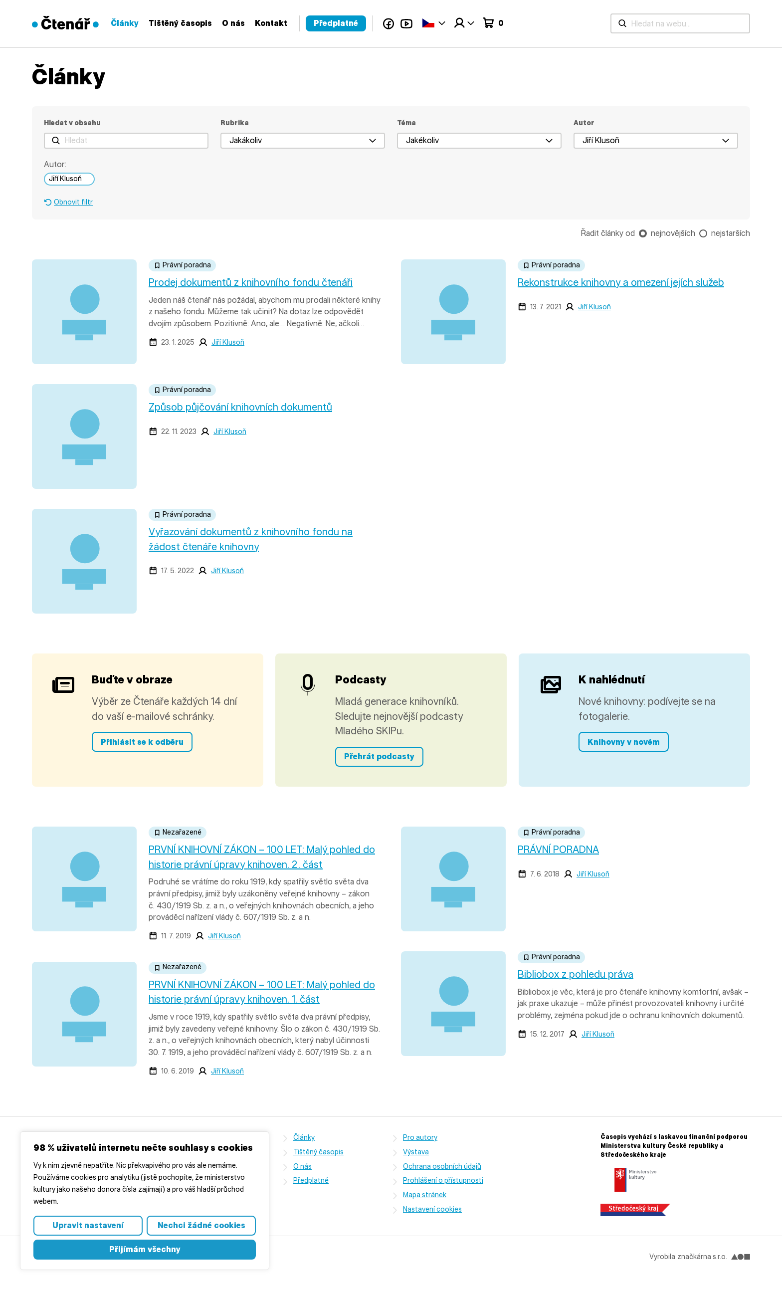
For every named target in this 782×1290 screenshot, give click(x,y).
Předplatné (582, 23)
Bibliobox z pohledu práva (575, 974)
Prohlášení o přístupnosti (443, 1180)
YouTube (653, 23)
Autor (584, 123)
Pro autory (420, 1137)
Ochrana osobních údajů (442, 1166)
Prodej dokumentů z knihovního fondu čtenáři (251, 282)
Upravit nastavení (88, 1225)
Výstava (416, 1152)
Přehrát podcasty (379, 756)
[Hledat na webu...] (275, 23)
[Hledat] (126, 141)
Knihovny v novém (623, 742)
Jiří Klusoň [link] (65, 179)
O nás (479, 23)
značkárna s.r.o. (713, 1257)
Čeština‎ (675, 22)
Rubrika (234, 123)
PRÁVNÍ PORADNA (558, 850)
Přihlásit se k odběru (142, 742)
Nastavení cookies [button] (432, 1209)
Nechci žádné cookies (201, 1225)
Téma (406, 123)
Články (371, 23)
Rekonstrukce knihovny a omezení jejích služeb (621, 282)
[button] (302, 141)
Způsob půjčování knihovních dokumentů (240, 407)
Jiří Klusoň (227, 342)
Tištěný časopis (426, 23)
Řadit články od (608, 233)
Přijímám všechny (145, 1249)
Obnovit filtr (73, 202)
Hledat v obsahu (72, 123)
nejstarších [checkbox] (730, 233)
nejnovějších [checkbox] (673, 233)
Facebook (635, 23)
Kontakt (517, 23)
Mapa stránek (424, 1195)
